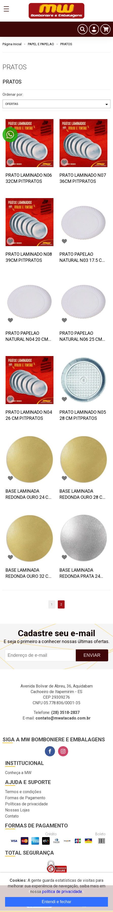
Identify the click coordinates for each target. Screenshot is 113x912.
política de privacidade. (62, 891)
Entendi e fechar (56, 902)
